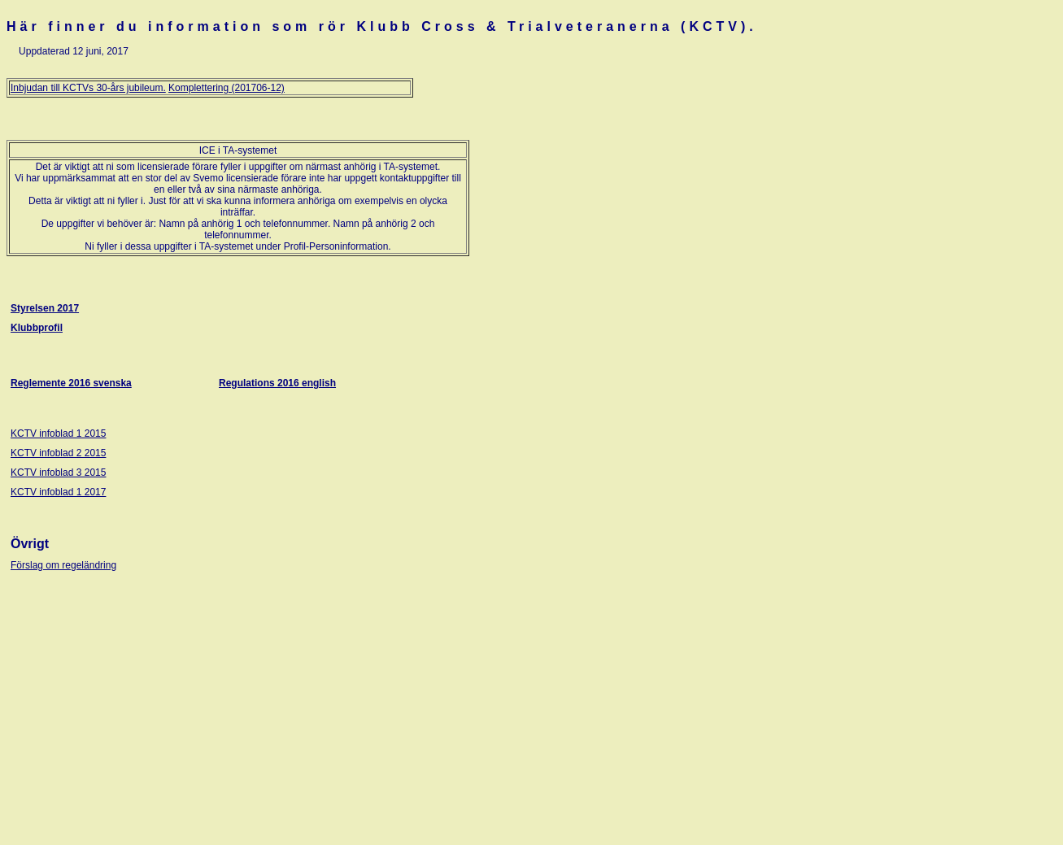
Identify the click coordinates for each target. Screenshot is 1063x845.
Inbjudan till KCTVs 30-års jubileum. (88, 88)
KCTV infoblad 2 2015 (58, 453)
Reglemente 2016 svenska (71, 383)
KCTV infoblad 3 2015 (58, 472)
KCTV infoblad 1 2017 (58, 492)
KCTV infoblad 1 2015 (58, 433)
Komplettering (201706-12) (226, 88)
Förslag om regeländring (63, 565)
